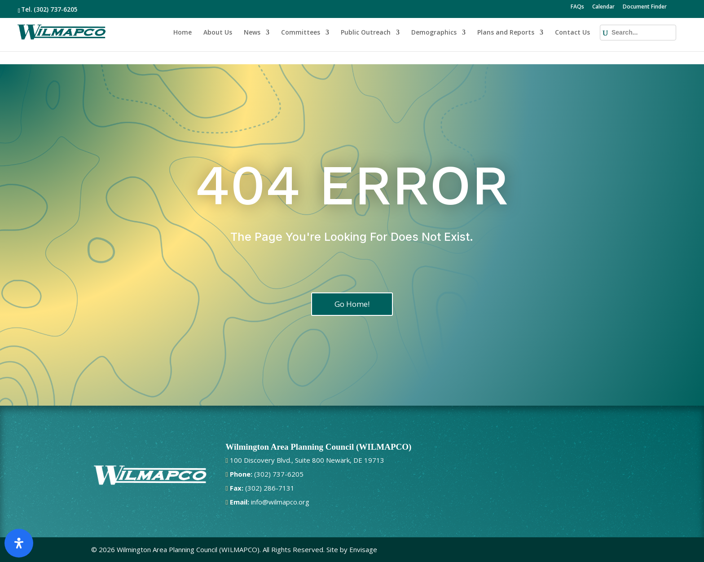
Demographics (434, 32)
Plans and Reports (505, 32)
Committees (300, 32)
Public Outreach (366, 32)
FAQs (577, 7)
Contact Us (572, 32)
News (252, 32)
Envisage (363, 549)
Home (182, 32)
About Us (217, 32)
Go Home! (352, 304)
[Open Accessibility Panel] (18, 543)
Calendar (603, 7)
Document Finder (645, 7)
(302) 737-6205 (56, 9)
